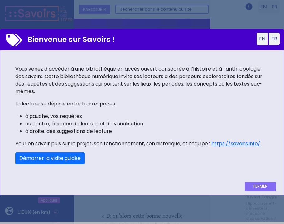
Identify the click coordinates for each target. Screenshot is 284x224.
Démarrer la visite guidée (50, 158)
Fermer (260, 186)
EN (262, 38)
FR (274, 38)
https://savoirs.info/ (235, 143)
